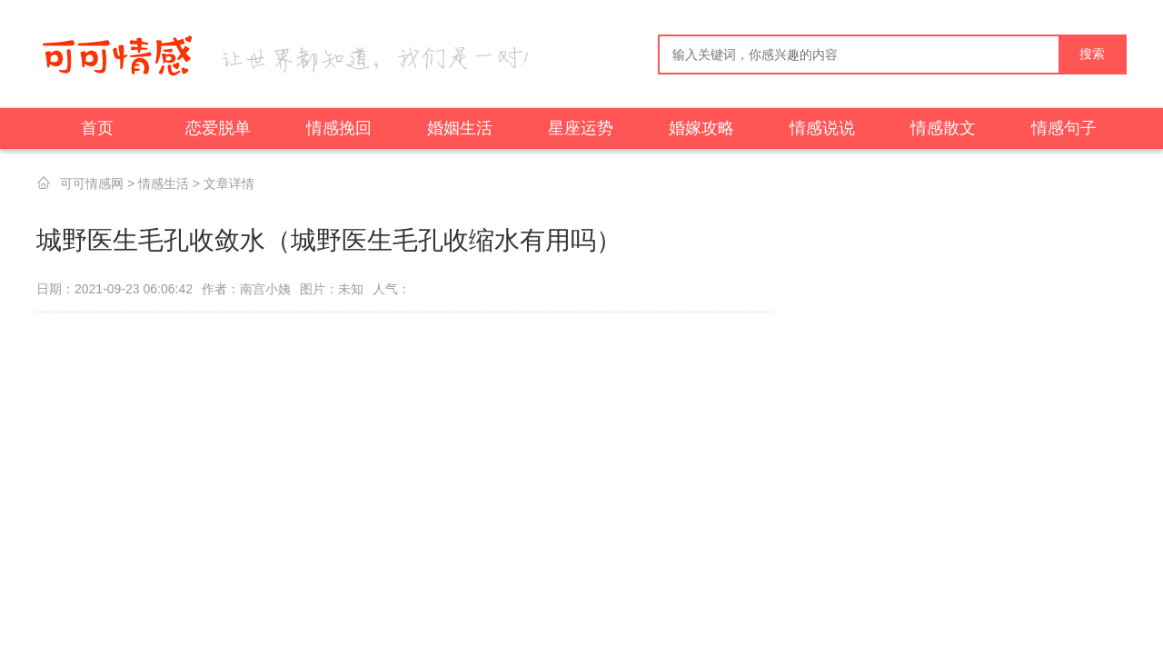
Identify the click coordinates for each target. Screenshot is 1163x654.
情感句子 (1064, 128)
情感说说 (822, 128)
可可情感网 (92, 183)
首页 (97, 128)
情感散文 (943, 128)
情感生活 (163, 183)
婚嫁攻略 (701, 128)
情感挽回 (339, 128)
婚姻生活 (459, 128)
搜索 (1092, 54)
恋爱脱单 (218, 128)
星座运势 (580, 128)
